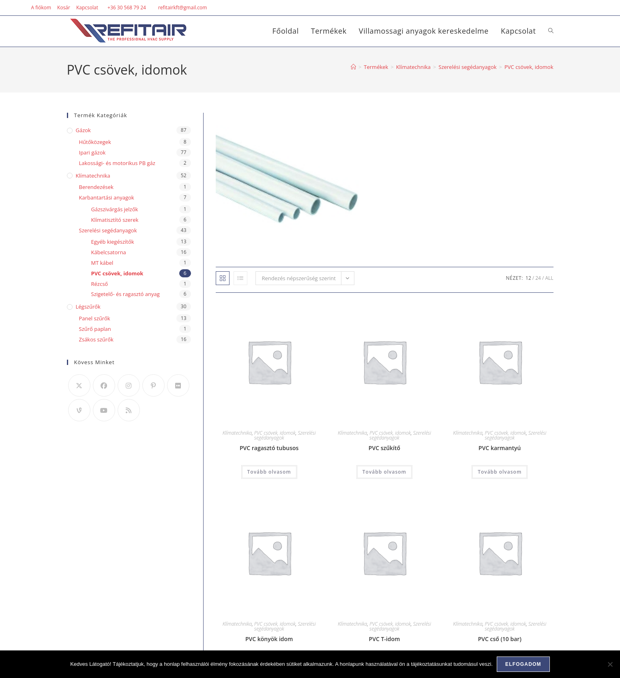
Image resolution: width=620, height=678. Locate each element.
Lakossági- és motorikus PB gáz (117, 163)
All (549, 278)
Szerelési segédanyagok (108, 230)
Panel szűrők (94, 318)
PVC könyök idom (269, 639)
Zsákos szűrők (96, 339)
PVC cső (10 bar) (499, 639)
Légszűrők (88, 306)
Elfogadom (523, 664)
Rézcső (99, 284)
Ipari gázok (92, 152)
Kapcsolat (87, 7)
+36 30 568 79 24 (126, 7)
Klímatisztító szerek (115, 219)
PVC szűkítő (384, 448)
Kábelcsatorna (108, 252)
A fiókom (41, 7)
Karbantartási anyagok (106, 197)
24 (538, 278)
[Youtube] (104, 410)
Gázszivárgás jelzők (114, 209)
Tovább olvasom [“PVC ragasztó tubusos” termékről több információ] (269, 471)
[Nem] (610, 664)
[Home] (353, 67)
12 (528, 278)
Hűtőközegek (95, 142)
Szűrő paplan (95, 329)
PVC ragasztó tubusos (269, 448)
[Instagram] (129, 385)
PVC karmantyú (499, 448)
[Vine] (79, 410)
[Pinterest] (153, 385)
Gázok (83, 130)
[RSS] (129, 410)
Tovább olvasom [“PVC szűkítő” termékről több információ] (384, 471)
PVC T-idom (384, 639)
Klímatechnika (237, 432)
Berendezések (96, 187)
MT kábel (102, 262)
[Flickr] (178, 385)
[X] (79, 385)
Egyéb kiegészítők (112, 241)
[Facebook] (104, 385)
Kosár (63, 7)
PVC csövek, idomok (528, 67)
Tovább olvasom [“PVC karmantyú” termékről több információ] (499, 471)
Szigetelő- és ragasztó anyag (125, 294)
